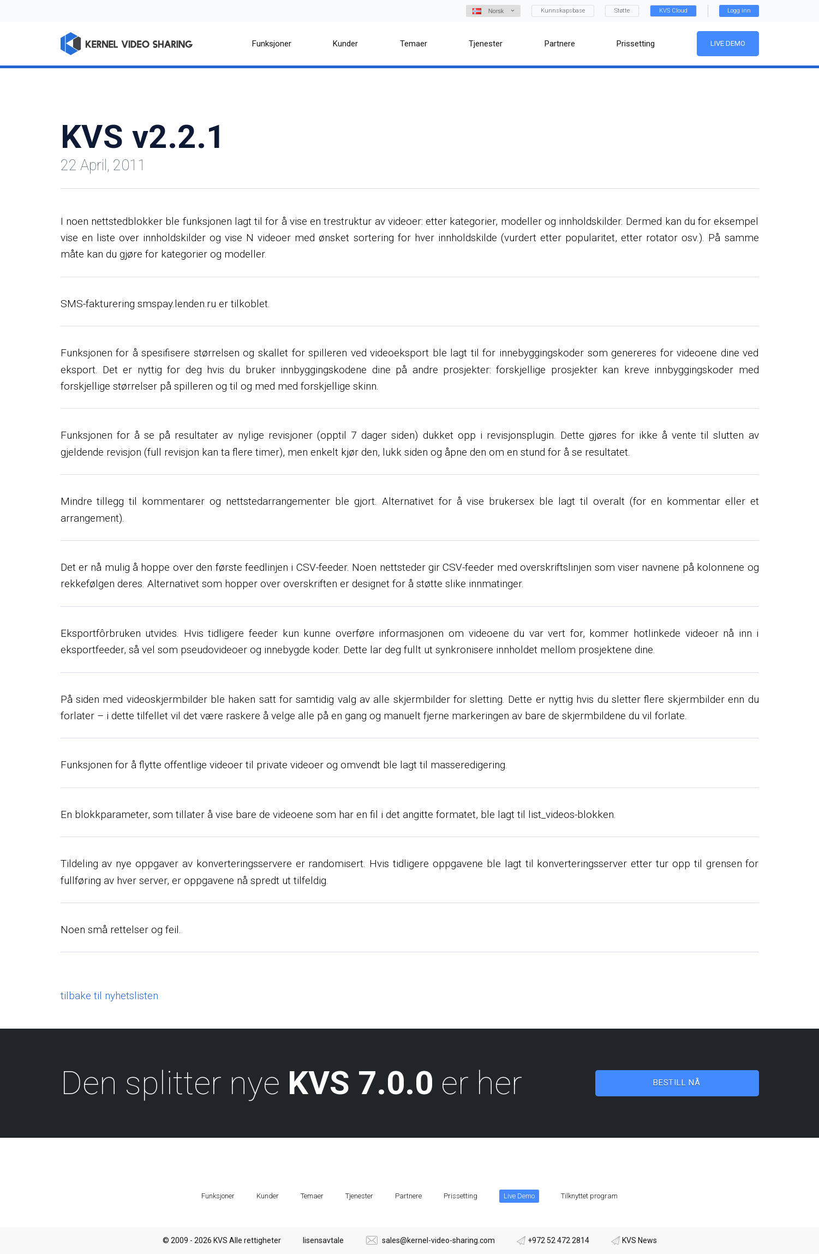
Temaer (312, 1196)
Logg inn (739, 10)
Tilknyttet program (589, 1196)
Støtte (622, 10)
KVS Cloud (673, 10)
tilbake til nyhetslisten (109, 995)
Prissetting (460, 1196)
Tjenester (359, 1196)
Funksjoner (218, 1196)
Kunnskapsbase (563, 10)
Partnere (408, 1196)
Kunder (267, 1196)
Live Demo (727, 43)
